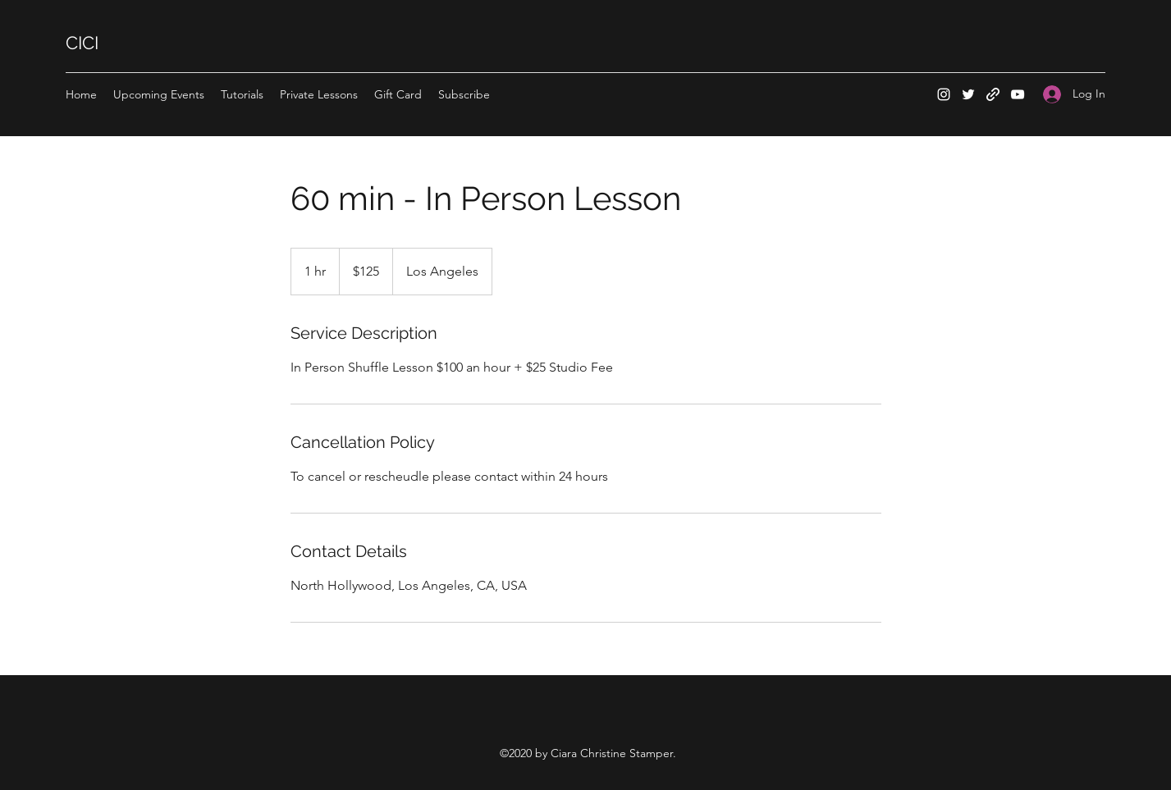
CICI (82, 42)
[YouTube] (1017, 94)
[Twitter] (968, 94)
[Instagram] (943, 94)
